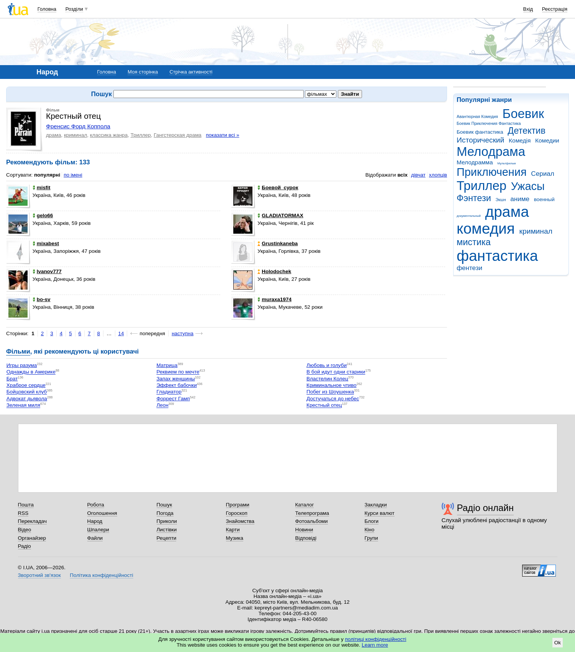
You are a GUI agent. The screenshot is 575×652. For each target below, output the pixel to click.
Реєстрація (554, 9)
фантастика (497, 255)
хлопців (438, 175)
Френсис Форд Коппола (78, 126)
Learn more (375, 645)
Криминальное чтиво (331, 385)
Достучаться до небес (332, 398)
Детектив (527, 131)
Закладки (376, 505)
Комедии (547, 140)
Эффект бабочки (176, 385)
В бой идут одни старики (335, 372)
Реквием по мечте (177, 372)
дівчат (418, 175)
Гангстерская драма (177, 135)
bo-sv (42, 299)
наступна (182, 333)
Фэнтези (474, 198)
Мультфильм (506, 163)
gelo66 (43, 215)
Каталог (304, 505)
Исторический (480, 140)
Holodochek (274, 271)
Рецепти (167, 538)
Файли (95, 538)
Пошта (26, 505)
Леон (162, 405)
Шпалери (98, 529)
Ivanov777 (47, 271)
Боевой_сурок (277, 187)
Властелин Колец (327, 379)
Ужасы (528, 186)
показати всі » (222, 135)
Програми (237, 505)
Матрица (166, 365)
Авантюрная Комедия (477, 116)
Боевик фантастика (480, 132)
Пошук (164, 505)
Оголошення (102, 513)
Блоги (372, 521)
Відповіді (306, 538)
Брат (12, 379)
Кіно (370, 529)
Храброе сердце (26, 385)
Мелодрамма (475, 162)
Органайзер (32, 538)
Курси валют (380, 513)
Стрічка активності (190, 72)
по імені (73, 175)
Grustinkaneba (277, 243)
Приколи (167, 521)
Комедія (520, 140)
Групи (371, 538)
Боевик (523, 113)
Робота (95, 505)
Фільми (18, 351)
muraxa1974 (274, 299)
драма (507, 211)
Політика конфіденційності (101, 575)
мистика (474, 242)
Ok (557, 642)
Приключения (492, 172)
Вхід (528, 9)
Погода (165, 513)
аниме (519, 199)
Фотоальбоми (311, 521)
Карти (233, 529)
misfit (42, 187)
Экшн (501, 199)
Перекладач (32, 521)
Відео (24, 529)
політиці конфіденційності (375, 639)
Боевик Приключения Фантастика (489, 123)
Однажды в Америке (31, 372)
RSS (23, 513)
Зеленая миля (23, 405)
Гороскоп (236, 513)
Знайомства (240, 521)
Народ (95, 521)
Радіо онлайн (485, 508)
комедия (486, 228)
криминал (535, 231)
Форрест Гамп (173, 398)
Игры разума (22, 365)
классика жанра (109, 135)
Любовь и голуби (326, 365)
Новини (304, 529)
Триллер (481, 186)
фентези (469, 268)
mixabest (46, 243)
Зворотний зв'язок (39, 575)
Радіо (24, 546)
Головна (47, 9)
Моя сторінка (143, 72)
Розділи (74, 9)
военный (544, 199)
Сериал (542, 173)
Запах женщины (175, 379)
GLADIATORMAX (280, 215)
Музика (234, 538)
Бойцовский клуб (27, 392)
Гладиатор (168, 392)
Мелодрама (491, 151)
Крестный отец (324, 405)
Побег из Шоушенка (330, 392)
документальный (469, 216)
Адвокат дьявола (27, 398)
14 (121, 333)
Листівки (167, 529)
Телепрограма (312, 513)
